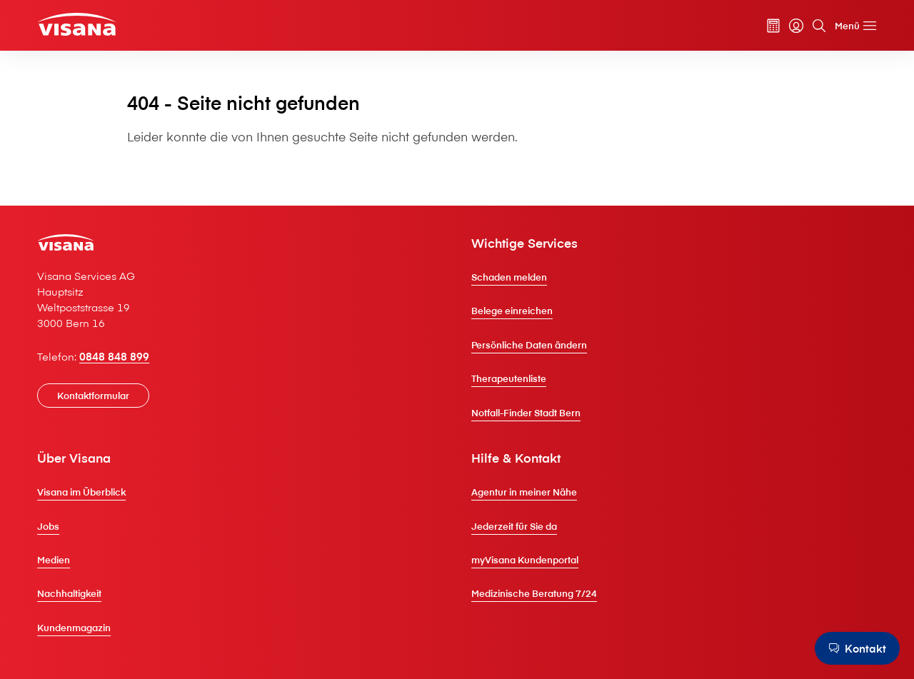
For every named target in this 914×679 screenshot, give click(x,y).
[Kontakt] (854, 648)
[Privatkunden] (93, 26)
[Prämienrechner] (759, 28)
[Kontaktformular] (107, 417)
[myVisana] (782, 28)
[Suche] (805, 28)
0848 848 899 (129, 378)
